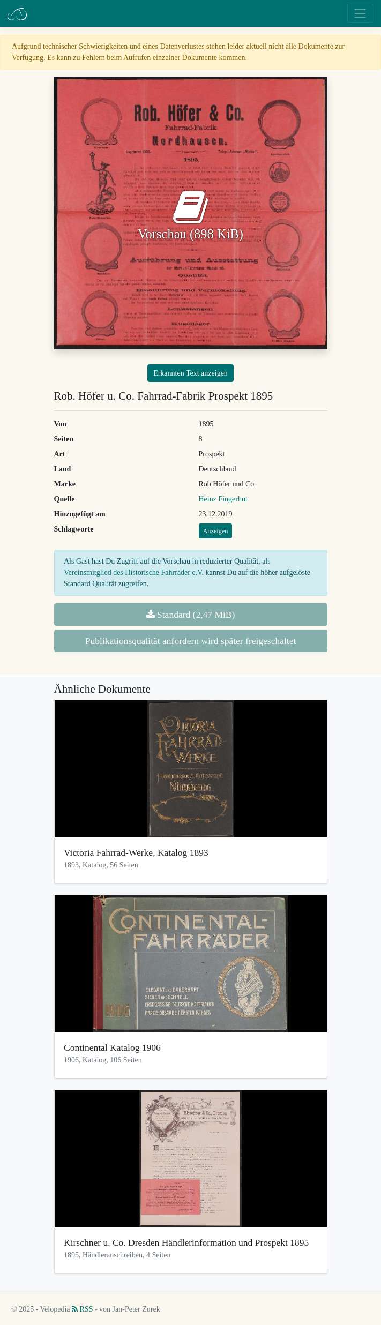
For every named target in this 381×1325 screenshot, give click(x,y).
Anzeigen (215, 531)
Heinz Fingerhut (223, 499)
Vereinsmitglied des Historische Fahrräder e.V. (134, 572)
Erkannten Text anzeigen (190, 373)
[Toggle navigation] (360, 13)
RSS (82, 1309)
